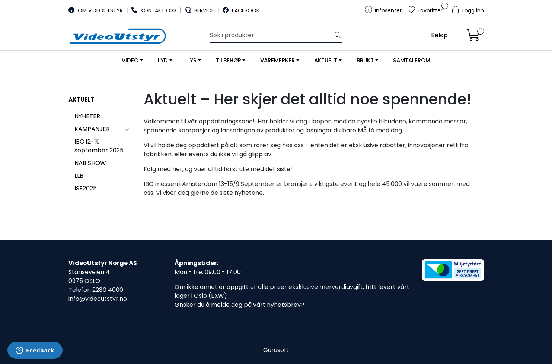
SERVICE (200, 10)
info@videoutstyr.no (97, 298)
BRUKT (365, 60)
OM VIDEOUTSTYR (96, 10)
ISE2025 (85, 188)
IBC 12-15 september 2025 (99, 146)
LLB (78, 175)
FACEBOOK (241, 10)
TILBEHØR (228, 60)
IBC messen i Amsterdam (180, 184)
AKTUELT (325, 60)
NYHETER (87, 116)
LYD (163, 60)
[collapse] (126, 129)
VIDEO (130, 60)
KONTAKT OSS (154, 10)
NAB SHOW (90, 163)
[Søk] (271, 35)
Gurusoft (276, 350)
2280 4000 (107, 290)
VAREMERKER (277, 60)
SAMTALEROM (411, 60)
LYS (192, 60)
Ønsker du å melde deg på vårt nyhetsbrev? (239, 304)
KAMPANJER (92, 129)
